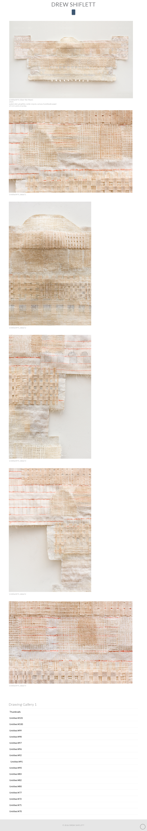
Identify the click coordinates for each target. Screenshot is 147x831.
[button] (73, 12)
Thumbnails (15, 711)
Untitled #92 (15, 755)
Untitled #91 (17, 761)
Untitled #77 (15, 792)
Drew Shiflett (73, 4)
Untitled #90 (15, 767)
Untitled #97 (15, 743)
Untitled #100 (16, 724)
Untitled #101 (16, 718)
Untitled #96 (15, 749)
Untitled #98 (15, 736)
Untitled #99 (15, 730)
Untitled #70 (15, 811)
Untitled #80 (15, 786)
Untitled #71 (15, 805)
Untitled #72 (15, 799)
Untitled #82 (15, 780)
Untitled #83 (15, 774)
